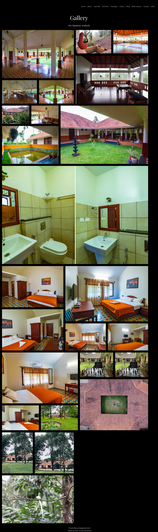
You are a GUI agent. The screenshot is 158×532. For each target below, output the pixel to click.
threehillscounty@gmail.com (79, 528)
